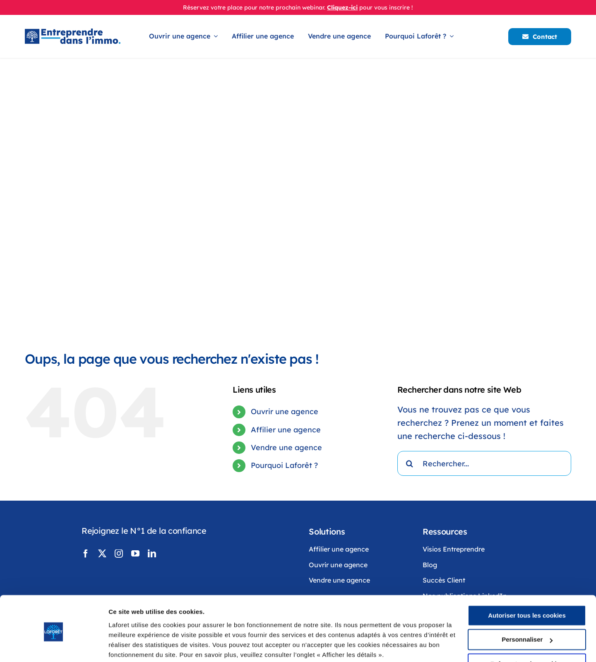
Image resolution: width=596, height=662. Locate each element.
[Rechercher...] (484, 463)
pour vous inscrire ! (386, 7)
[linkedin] (152, 553)
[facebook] (86, 553)
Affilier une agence (286, 429)
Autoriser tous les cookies (527, 583)
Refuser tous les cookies (527, 632)
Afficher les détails (136, 645)
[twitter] (102, 553)
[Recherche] (409, 463)
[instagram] (119, 553)
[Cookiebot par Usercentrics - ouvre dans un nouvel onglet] (53, 646)
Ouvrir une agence (284, 411)
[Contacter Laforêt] (539, 36)
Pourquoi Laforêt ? (284, 465)
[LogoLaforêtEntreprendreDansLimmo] (72, 32)
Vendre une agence (286, 447)
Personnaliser (527, 607)
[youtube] (135, 553)
